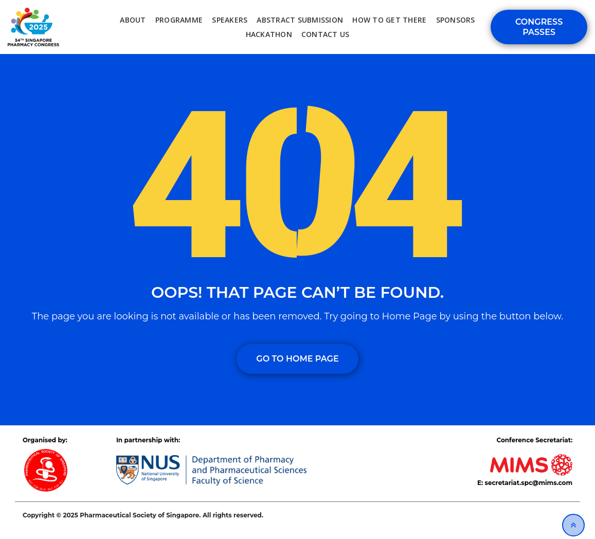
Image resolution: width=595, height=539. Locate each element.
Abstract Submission (300, 20)
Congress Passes (539, 27)
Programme (179, 20)
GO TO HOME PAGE (297, 359)
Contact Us (325, 34)
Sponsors (455, 20)
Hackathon (269, 34)
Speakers (229, 20)
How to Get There (389, 20)
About (133, 20)
